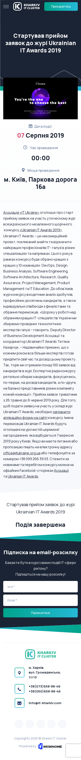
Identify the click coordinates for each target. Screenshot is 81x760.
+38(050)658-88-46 (45, 691)
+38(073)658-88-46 (44, 686)
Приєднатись (61, 6)
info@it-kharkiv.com (45, 703)
